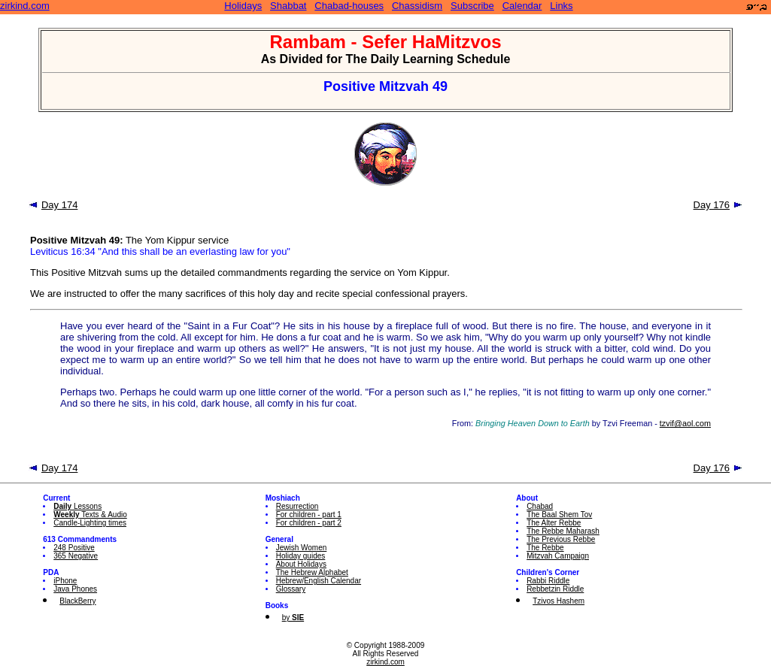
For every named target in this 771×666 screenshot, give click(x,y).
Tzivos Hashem (558, 601)
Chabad (540, 506)
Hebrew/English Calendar (318, 581)
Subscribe (472, 5)
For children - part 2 (308, 523)
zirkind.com (25, 5)
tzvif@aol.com (685, 423)
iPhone (65, 581)
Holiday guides (301, 556)
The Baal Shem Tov (559, 514)
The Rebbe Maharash (563, 531)
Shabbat (288, 5)
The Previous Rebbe (561, 539)
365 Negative (75, 556)
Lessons (77, 506)
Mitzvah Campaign (558, 556)
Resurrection (297, 506)
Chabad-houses (349, 5)
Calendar (522, 5)
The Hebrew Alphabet (312, 572)
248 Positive (73, 547)
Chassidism (417, 5)
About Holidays (301, 564)
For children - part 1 (308, 514)
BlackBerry (77, 601)
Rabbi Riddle (548, 581)
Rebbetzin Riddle (555, 589)
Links (561, 5)
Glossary (290, 589)
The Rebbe (545, 547)
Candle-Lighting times (89, 523)
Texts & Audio (90, 514)
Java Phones (75, 589)
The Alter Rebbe (554, 523)
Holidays (243, 5)
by (293, 617)
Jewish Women (301, 547)
